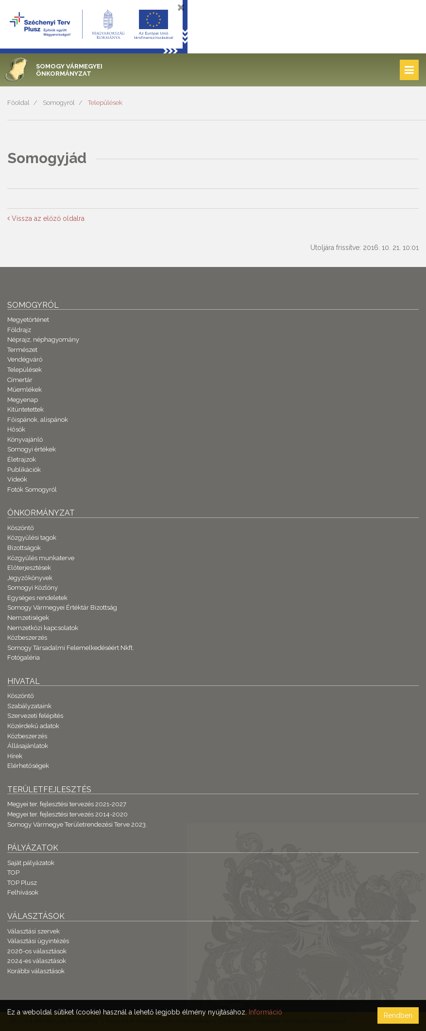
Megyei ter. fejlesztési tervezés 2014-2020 (67, 814)
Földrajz (19, 329)
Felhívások (22, 892)
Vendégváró (24, 359)
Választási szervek (33, 931)
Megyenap (22, 399)
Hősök (16, 429)
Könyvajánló (25, 439)
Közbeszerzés (27, 637)
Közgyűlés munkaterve (40, 558)
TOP (13, 872)
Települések (105, 102)
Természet (22, 349)
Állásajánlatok (27, 745)
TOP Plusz (22, 882)
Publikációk (24, 469)
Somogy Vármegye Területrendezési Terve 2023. (77, 824)
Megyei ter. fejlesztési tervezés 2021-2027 (66, 804)
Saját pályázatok (30, 862)
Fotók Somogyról (32, 489)
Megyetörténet (28, 319)
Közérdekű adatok (33, 726)
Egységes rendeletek (37, 597)
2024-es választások (36, 960)
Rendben (398, 1015)
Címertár (20, 379)
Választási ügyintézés (38, 941)
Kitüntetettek (25, 409)
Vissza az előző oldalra (46, 218)
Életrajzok (21, 459)
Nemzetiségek (28, 617)
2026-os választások (37, 951)
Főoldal (18, 102)
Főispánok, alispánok (37, 419)
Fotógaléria (23, 657)
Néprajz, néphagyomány (43, 339)
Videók (17, 479)
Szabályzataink (29, 706)
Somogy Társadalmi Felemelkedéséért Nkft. (70, 647)
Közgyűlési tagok (31, 537)
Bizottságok (24, 547)
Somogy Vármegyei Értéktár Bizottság (62, 607)
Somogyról (59, 102)
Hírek (14, 756)
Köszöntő (20, 528)
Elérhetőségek (28, 765)
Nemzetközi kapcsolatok (42, 628)
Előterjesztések (29, 567)
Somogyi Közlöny (32, 587)
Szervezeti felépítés (35, 715)
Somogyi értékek (31, 449)
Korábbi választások (36, 971)
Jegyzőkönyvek (29, 578)
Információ (265, 1012)
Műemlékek (24, 389)
